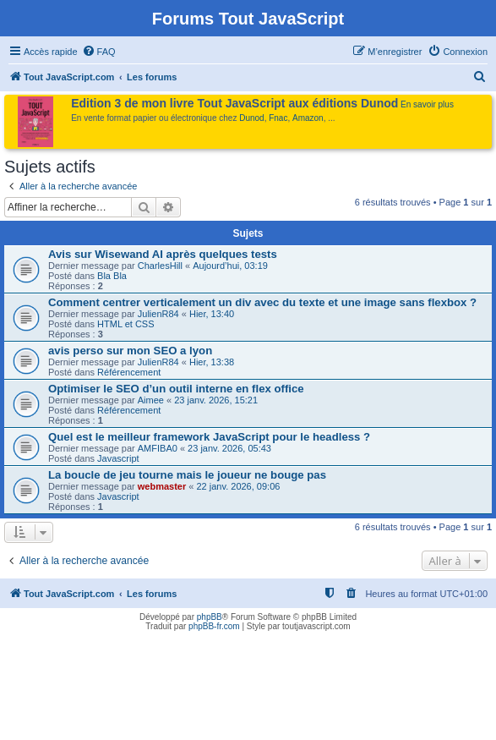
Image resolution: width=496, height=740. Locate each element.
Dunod (251, 118)
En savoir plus (427, 104)
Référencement (129, 372)
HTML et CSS (125, 324)
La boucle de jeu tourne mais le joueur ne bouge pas (187, 475)
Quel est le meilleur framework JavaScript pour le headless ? (209, 436)
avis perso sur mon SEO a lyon (130, 350)
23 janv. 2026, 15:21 (216, 400)
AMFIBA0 (157, 448)
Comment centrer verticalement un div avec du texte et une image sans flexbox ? (262, 302)
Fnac (278, 118)
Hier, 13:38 (211, 362)
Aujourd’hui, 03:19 (230, 265)
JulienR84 (158, 314)
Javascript (118, 458)
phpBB (209, 617)
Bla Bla (112, 276)
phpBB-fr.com (214, 626)
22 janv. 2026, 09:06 (239, 486)
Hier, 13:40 (211, 314)
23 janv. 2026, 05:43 (229, 448)
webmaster (162, 486)
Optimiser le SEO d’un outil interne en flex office (176, 388)
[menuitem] (99, 51)
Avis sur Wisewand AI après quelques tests (162, 254)
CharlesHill (160, 265)
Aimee (151, 400)
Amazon (308, 118)
